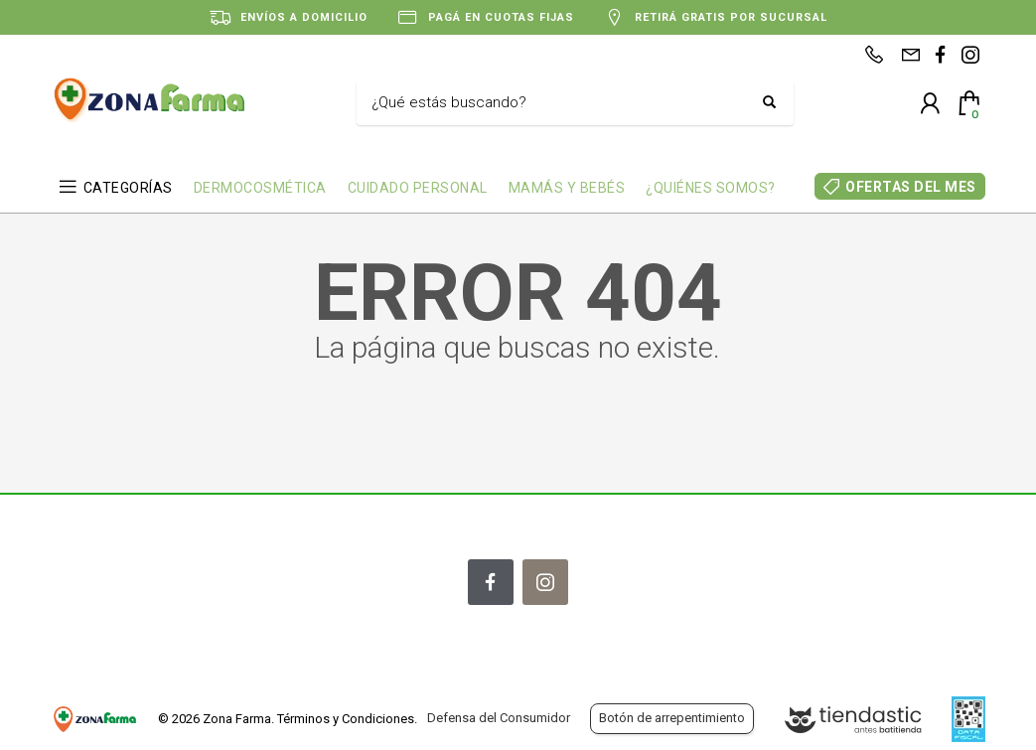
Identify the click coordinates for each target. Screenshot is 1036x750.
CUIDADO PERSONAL (418, 188)
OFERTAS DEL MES (910, 187)
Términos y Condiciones (345, 718)
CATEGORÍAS (128, 188)
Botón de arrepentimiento (672, 717)
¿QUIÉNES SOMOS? (711, 188)
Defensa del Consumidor (498, 717)
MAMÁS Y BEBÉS (567, 188)
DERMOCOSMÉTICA (260, 188)
